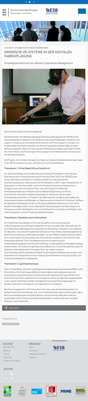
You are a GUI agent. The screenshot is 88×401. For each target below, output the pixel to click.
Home (31, 347)
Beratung (6, 351)
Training (6, 354)
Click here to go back (10, 324)
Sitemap (32, 357)
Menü (82, 11)
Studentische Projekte (11, 361)
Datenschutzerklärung (37, 354)
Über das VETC (9, 347)
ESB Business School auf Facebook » (6, 373)
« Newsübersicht (9, 319)
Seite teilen (14, 308)
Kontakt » (11, 378)
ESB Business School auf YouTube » (11, 373)
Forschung (7, 357)
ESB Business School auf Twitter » (6, 378)
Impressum (33, 351)
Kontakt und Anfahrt (4, 2)
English (85, 2)
